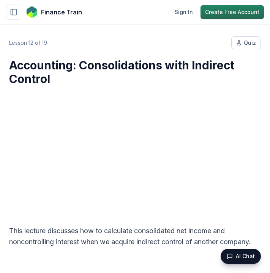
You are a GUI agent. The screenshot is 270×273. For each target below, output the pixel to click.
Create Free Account (232, 12)
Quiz (246, 42)
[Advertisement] (135, 151)
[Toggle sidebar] (13, 12)
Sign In (184, 12)
